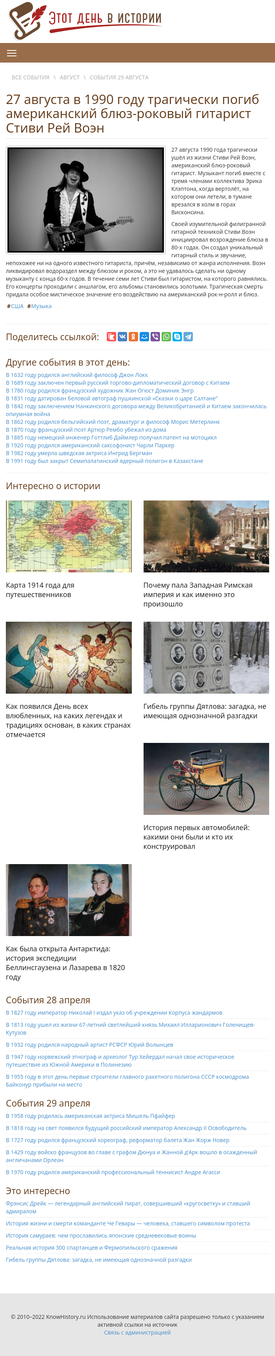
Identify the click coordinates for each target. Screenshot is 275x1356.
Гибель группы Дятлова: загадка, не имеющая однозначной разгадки (99, 1259)
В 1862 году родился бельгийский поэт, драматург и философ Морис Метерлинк (113, 421)
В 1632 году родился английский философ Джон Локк (77, 374)
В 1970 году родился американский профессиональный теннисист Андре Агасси (113, 1172)
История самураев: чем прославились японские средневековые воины (101, 1235)
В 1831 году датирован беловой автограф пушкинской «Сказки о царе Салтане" (112, 398)
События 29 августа (119, 77)
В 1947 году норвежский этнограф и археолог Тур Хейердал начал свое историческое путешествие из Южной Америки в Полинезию (120, 1060)
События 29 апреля (48, 1103)
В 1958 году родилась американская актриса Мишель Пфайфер (90, 1115)
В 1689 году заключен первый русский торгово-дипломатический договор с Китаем (118, 382)
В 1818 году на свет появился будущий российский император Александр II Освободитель (126, 1128)
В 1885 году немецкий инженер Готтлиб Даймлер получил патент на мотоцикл (111, 437)
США (17, 306)
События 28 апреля (48, 1000)
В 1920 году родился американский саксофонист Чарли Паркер (90, 445)
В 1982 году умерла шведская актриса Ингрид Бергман (79, 453)
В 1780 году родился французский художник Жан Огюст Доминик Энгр (100, 390)
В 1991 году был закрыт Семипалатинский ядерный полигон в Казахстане (104, 461)
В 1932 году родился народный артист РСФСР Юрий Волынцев (89, 1044)
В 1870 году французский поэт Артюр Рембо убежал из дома (86, 429)
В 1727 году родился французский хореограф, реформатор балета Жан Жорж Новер (118, 1140)
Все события (31, 77)
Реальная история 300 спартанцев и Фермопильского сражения (92, 1247)
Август (69, 77)
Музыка (41, 306)
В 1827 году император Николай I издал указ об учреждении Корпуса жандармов (114, 1012)
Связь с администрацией (137, 1332)
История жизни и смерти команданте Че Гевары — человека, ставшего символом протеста (128, 1223)
